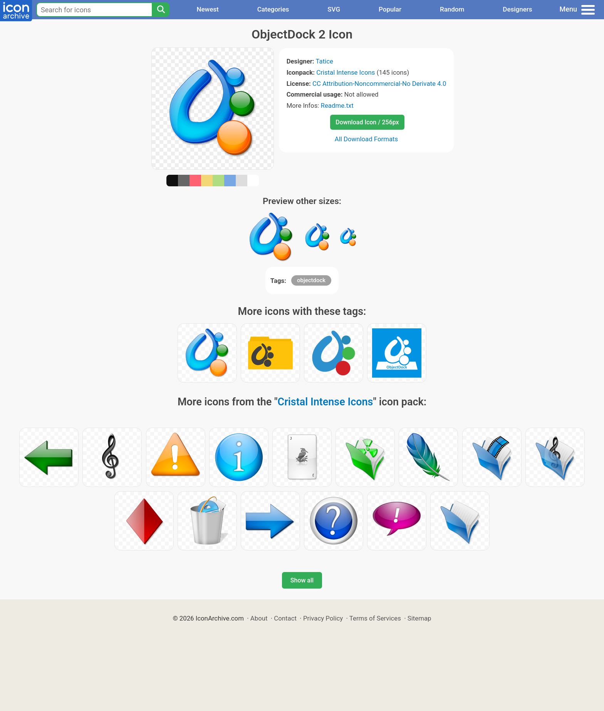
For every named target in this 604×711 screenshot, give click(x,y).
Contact (285, 618)
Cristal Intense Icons (345, 72)
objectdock (311, 280)
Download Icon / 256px (367, 122)
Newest (207, 9)
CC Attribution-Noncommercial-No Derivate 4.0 (379, 83)
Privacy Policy (323, 618)
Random (452, 9)
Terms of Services (375, 618)
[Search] (160, 9)
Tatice (324, 61)
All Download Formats (366, 139)
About (259, 618)
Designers (517, 9)
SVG (333, 9)
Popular (390, 9)
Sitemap (419, 618)
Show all (302, 580)
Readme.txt (337, 105)
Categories (273, 9)
